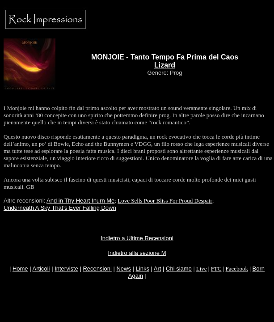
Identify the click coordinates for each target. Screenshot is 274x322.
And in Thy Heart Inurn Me (80, 200)
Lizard (164, 65)
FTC (216, 268)
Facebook (237, 268)
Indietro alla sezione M (137, 253)
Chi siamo (179, 268)
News (123, 268)
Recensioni (97, 268)
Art (157, 268)
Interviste (66, 268)
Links (142, 268)
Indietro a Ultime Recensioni (137, 238)
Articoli (41, 268)
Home (20, 268)
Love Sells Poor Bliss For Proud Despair (165, 200)
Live (201, 268)
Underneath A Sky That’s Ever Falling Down (60, 207)
